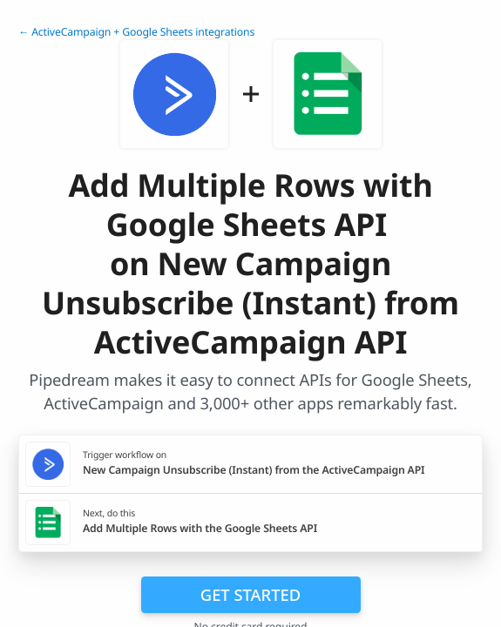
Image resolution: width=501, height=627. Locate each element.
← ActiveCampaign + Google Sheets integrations (136, 31)
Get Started (250, 594)
